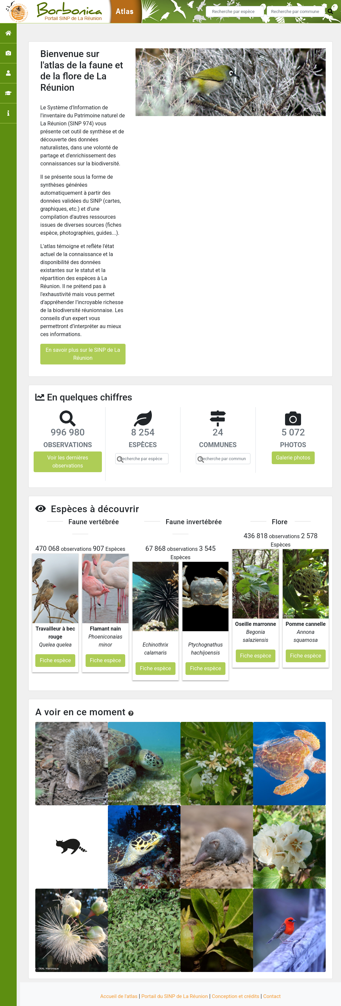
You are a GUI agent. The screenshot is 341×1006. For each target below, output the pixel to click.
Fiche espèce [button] (55, 641)
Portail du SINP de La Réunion (174, 977)
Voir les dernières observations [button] (67, 461)
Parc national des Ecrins (241, 997)
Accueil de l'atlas (115, 977)
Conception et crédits (238, 977)
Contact (276, 977)
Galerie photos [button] (293, 457)
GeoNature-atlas (159, 997)
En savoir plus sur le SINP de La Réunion (83, 354)
